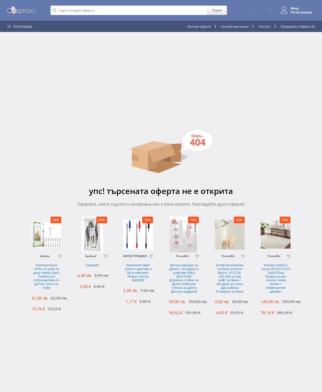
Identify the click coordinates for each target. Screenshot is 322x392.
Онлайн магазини (235, 26)
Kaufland (90, 256)
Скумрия (92, 265)
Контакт (264, 26)
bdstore (45, 256)
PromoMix (182, 256)
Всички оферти (199, 26)
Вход (295, 8)
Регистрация (301, 12)
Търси (217, 10)
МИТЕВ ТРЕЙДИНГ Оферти (136, 256)
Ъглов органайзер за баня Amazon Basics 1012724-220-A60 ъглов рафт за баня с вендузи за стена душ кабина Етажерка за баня (230, 278)
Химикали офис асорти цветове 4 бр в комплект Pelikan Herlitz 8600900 (138, 272)
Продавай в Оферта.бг (298, 26)
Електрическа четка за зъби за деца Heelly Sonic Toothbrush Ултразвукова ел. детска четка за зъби (46, 276)
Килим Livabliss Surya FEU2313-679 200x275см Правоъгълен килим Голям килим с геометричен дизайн (275, 278)
